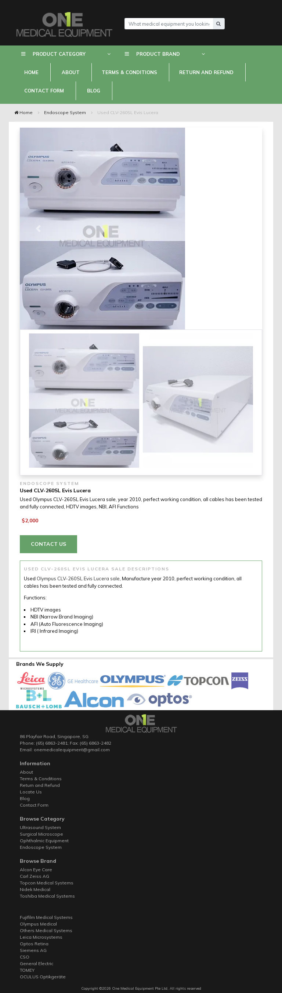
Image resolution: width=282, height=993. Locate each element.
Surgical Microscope (41, 834)
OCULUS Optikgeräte (43, 976)
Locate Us (31, 792)
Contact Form (44, 91)
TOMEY (27, 970)
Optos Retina (34, 943)
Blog (93, 91)
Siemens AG (33, 950)
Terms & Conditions (129, 72)
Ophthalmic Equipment (44, 840)
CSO (24, 957)
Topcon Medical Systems (46, 883)
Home (31, 72)
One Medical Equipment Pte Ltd (139, 988)
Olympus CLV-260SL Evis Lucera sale (78, 578)
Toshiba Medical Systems (47, 896)
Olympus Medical (38, 924)
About (71, 72)
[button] (38, 228)
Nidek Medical (35, 889)
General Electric (36, 963)
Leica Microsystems (41, 937)
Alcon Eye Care (36, 869)
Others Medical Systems (46, 930)
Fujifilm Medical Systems (46, 917)
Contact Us (48, 544)
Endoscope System (65, 112)
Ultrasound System (40, 827)
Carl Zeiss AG (34, 876)
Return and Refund (206, 72)
